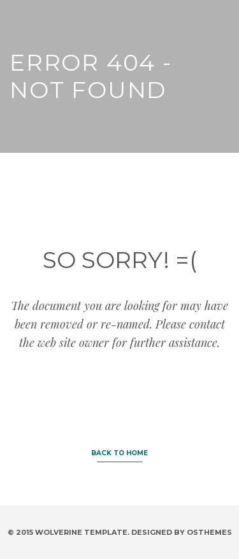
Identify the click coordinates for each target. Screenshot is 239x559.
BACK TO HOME (119, 453)
